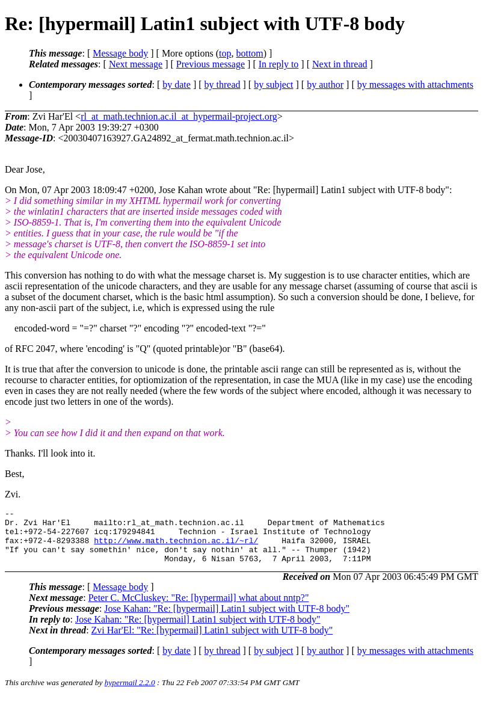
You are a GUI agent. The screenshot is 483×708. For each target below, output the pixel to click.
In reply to (279, 64)
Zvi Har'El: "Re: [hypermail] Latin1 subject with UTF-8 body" (212, 641)
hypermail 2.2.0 (130, 693)
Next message (135, 64)
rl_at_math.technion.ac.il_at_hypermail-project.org (179, 116)
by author (325, 84)
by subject (273, 84)
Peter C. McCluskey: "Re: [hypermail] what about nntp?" (198, 608)
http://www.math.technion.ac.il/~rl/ (176, 547)
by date (176, 84)
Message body (120, 53)
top (225, 53)
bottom (249, 53)
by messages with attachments (415, 84)
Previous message (210, 64)
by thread (223, 84)
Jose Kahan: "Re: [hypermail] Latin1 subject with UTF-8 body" (226, 619)
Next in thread (340, 64)
